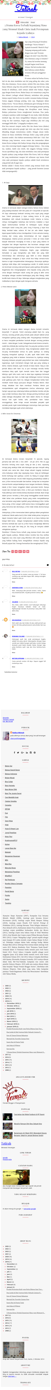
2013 (7, 1065)
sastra (7, 899)
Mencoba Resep (10, 868)
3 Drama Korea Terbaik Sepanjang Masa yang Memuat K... (26, 1052)
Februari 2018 (12, 1024)
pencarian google (30, 1209)
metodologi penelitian (12, 872)
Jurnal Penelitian (10, 833)
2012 (7, 1067)
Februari (10, 1285)
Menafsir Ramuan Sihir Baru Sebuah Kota (28, 1124)
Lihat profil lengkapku (17, 738)
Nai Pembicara (10, 880)
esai (6, 813)
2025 (7, 986)
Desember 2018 (13, 1003)
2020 (7, 996)
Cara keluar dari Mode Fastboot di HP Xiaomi (29, 1114)
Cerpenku (8, 805)
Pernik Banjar (9, 891)
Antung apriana (18, 658)
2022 (7, 991)
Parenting (8, 888)
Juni (8, 1274)
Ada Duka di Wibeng (13, 1045)
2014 (7, 1062)
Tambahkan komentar (10, 672)
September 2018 (13, 1008)
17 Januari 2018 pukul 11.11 (34, 636)
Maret (9, 1282)
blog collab (9, 782)
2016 (7, 1057)
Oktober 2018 (12, 1006)
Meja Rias (8, 864)
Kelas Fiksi (8, 837)
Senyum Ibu (10, 1049)
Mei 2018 (10, 1016)
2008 (7, 1070)
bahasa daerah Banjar (12, 770)
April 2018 (11, 1019)
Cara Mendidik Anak (11, 797)
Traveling (8, 903)
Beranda (6, 718)
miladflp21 (8, 876)
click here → (12, 1376)
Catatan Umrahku (11, 801)
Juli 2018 (10, 1011)
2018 (7, 1001)
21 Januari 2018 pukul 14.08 (34, 658)
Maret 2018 (11, 1021)
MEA (6, 860)
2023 (7, 988)
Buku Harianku (10, 786)
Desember (11, 1264)
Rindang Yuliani (18, 636)
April (9, 1279)
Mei (8, 1277)
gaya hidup (9, 821)
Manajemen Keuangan (12, 856)
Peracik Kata (7, 1159)
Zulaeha (15, 602)
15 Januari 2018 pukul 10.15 (31, 620)
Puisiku (7, 895)
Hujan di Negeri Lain (12, 829)
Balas (13, 582)
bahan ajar (8, 766)
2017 (7, 1055)
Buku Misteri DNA (11, 789)
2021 (7, 993)
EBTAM (7, 809)
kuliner (7, 844)
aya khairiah (16, 620)
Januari (10, 1287)
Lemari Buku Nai (10, 848)
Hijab (6, 825)
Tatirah (25, 9)
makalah (8, 852)
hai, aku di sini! (8, 721)
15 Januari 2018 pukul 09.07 (28, 602)
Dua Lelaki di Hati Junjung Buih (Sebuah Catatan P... (24, 1032)
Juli (8, 1272)
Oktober (10, 1267)
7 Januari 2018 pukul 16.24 (29, 571)
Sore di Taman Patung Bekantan (17, 1035)
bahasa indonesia (11, 774)
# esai (33, 22)
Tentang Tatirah (8, 720)
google (5, 1158)
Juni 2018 (10, 1014)
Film (6, 817)
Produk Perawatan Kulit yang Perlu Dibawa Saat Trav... (25, 1029)
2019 (7, 999)
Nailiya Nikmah (18, 733)
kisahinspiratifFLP (11, 841)
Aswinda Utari (17, 588)
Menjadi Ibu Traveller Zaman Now (18, 1039)
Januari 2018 (12, 1026)
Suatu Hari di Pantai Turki (15, 1042)
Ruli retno (16, 571)
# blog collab (25, 22)
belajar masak (9, 778)
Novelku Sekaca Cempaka (13, 884)
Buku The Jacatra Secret (13, 793)
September (11, 1269)
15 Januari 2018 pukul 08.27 (33, 588)
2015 (7, 1060)
